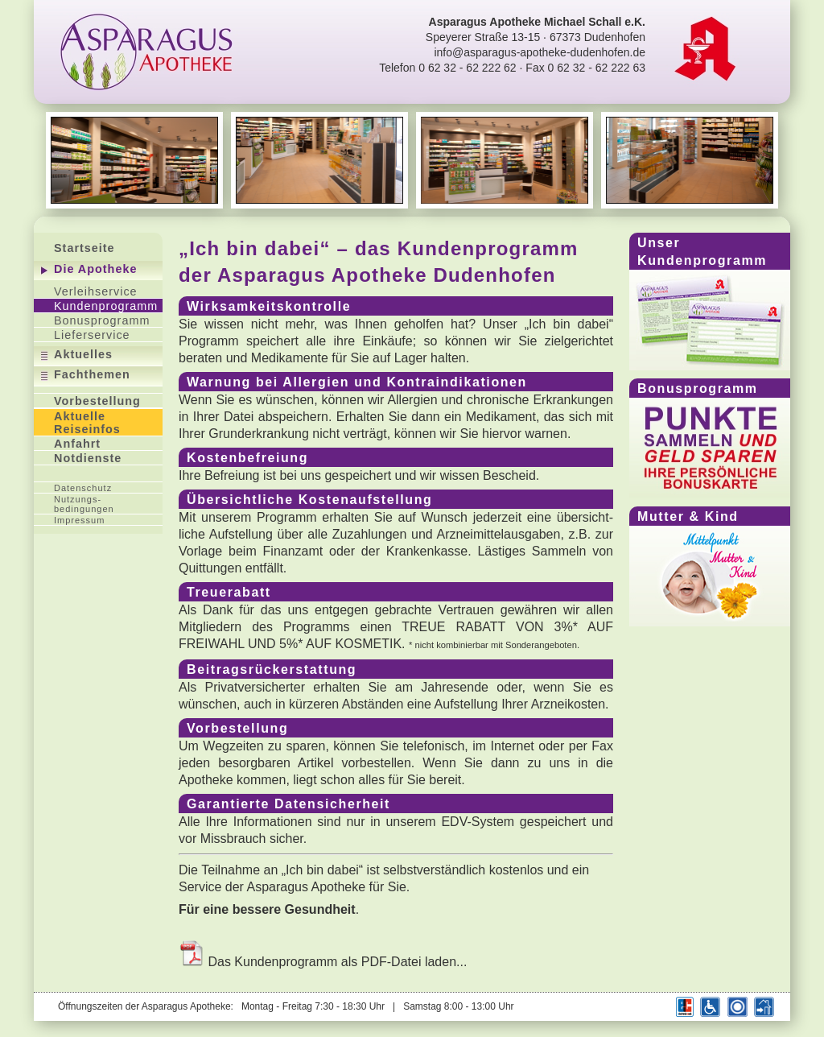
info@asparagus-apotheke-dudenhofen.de (539, 52)
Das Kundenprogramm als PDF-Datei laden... (323, 962)
